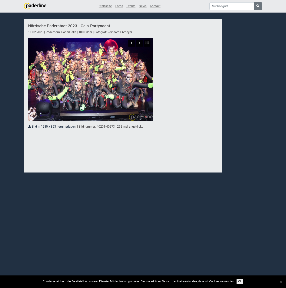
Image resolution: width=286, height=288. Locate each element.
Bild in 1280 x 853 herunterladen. (52, 126)
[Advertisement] (187, 96)
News (143, 6)
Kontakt (155, 6)
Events (131, 6)
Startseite (105, 6)
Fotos (119, 6)
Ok (240, 281)
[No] (281, 282)
